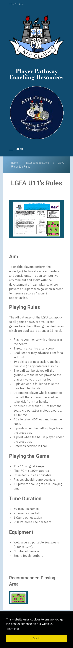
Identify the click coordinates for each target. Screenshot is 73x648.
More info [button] (13, 628)
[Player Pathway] (36, 37)
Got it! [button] (36, 638)
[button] (16, 149)
